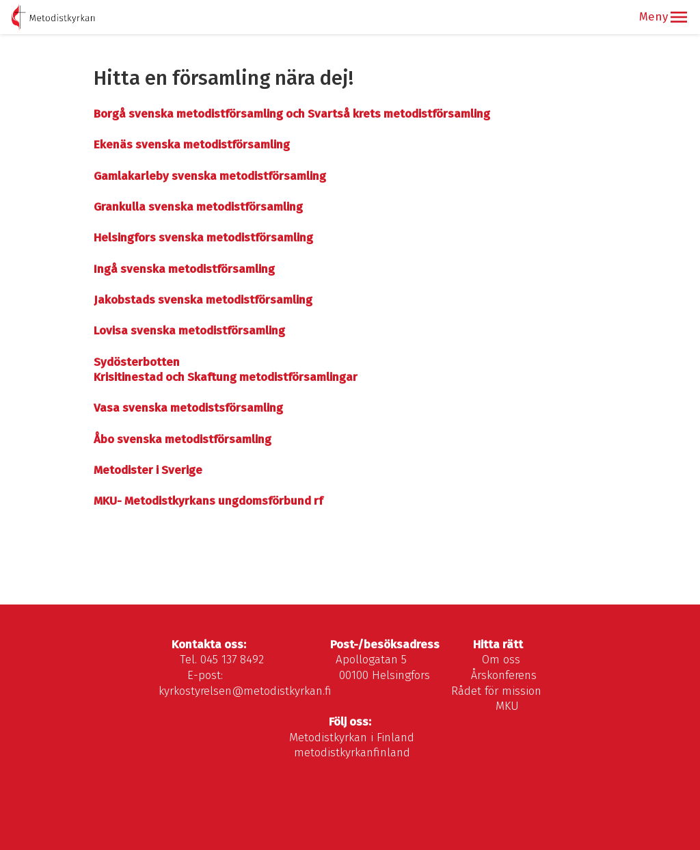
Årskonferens (504, 675)
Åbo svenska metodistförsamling (182, 439)
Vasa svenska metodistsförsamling (188, 408)
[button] (679, 17)
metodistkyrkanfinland (352, 752)
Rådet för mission (496, 691)
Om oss (501, 659)
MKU (507, 706)
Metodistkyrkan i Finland (351, 737)
